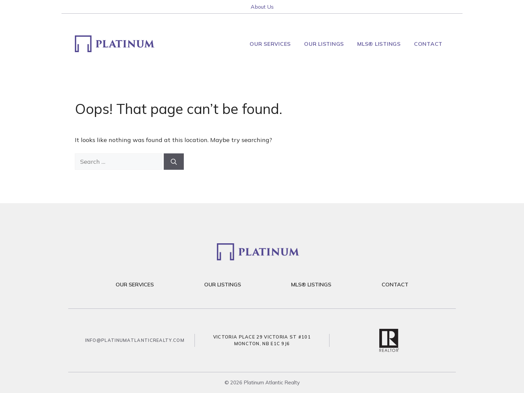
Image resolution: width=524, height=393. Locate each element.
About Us (262, 6)
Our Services (270, 43)
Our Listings (324, 43)
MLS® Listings (379, 43)
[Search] (174, 161)
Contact (428, 43)
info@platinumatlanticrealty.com (134, 340)
